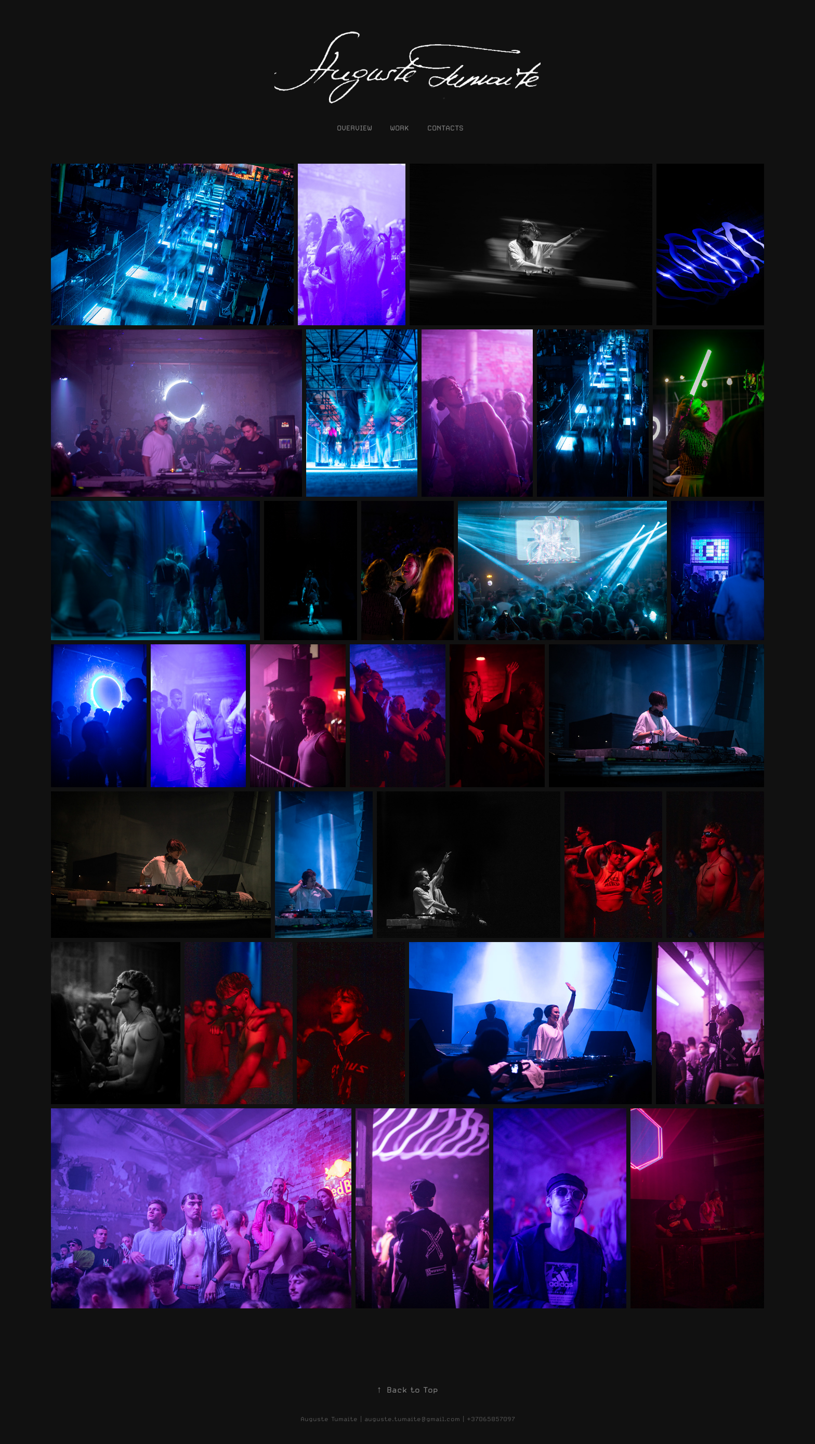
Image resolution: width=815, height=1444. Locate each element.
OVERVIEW (354, 128)
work (399, 128)
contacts (445, 128)
